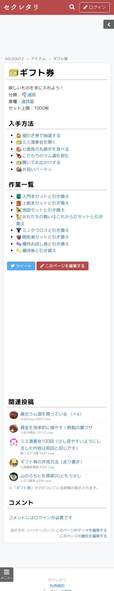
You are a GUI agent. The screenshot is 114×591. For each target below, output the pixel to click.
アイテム (38, 58)
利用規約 (57, 585)
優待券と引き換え (36, 250)
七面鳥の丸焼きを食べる (42, 149)
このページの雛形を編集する (83, 536)
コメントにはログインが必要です (40, 517)
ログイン (94, 7)
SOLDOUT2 (14, 58)
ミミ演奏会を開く (36, 142)
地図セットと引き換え (40, 210)
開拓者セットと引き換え (42, 237)
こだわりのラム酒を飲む (42, 156)
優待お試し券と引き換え (42, 244)
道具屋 (27, 101)
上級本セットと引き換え (42, 203)
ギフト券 (60, 58)
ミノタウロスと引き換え (42, 230)
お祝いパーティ (34, 169)
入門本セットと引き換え (42, 196)
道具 (28, 95)
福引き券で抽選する (38, 135)
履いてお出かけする (38, 162)
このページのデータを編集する (81, 530)
